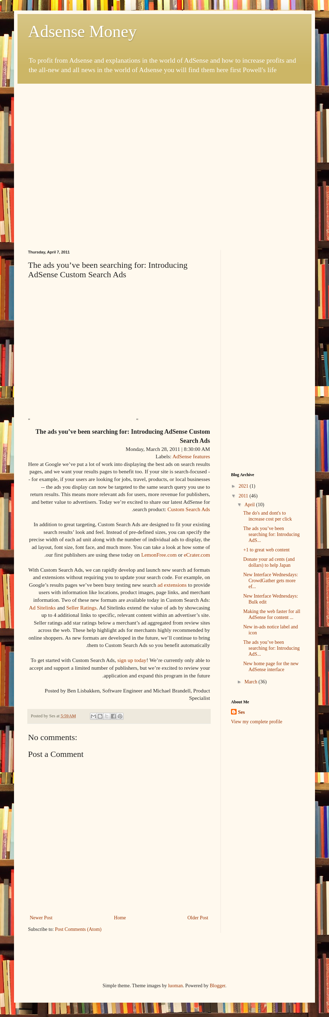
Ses (241, 712)
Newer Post (41, 917)
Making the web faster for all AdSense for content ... (271, 614)
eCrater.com (197, 555)
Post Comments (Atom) (78, 929)
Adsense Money (82, 31)
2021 (244, 486)
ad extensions (172, 585)
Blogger (217, 985)
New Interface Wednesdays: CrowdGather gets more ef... (270, 580)
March (251, 681)
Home (120, 917)
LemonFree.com (158, 555)
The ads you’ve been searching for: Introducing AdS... (271, 534)
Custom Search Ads (189, 509)
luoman (175, 985)
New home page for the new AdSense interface (271, 666)
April (250, 504)
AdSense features (191, 456)
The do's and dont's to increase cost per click (267, 516)
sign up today (131, 660)
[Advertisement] (68, 152)
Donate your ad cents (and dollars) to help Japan (269, 562)
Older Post (198, 917)
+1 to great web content (266, 549)
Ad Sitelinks (42, 608)
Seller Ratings (81, 608)
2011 (244, 496)
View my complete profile (256, 721)
